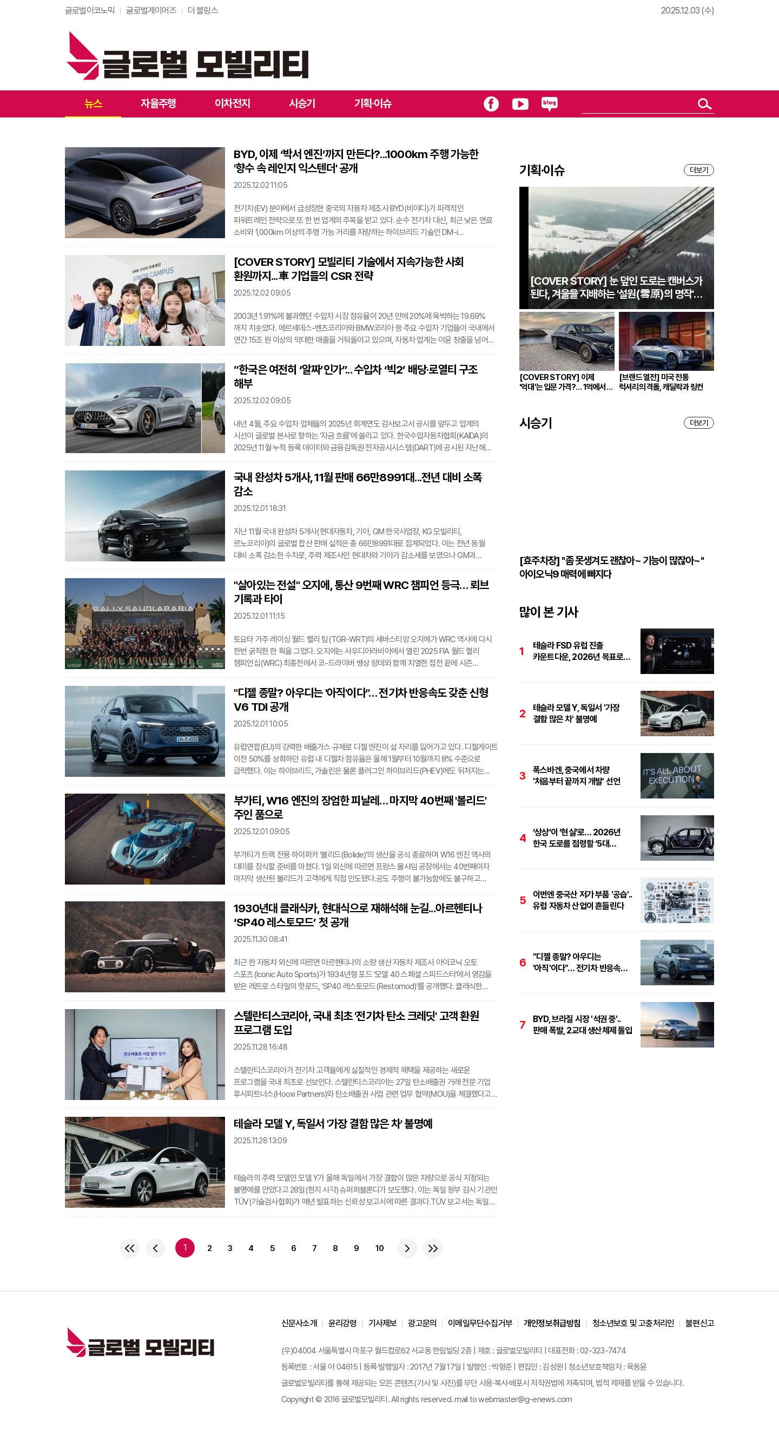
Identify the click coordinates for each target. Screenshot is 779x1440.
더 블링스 (203, 10)
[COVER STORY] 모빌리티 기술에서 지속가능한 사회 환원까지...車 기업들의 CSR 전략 (349, 269)
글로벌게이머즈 (151, 10)
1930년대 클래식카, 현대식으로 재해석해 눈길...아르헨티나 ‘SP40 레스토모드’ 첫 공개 (358, 915)
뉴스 (93, 103)
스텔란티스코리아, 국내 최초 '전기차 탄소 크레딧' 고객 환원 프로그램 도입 (356, 1023)
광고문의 (422, 1323)
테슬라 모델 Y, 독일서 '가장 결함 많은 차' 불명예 (333, 1123)
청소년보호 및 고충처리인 (633, 1323)
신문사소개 (299, 1323)
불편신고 (699, 1323)
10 (379, 1248)
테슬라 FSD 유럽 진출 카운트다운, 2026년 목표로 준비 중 (578, 651)
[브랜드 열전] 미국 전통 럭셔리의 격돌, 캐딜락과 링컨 (661, 382)
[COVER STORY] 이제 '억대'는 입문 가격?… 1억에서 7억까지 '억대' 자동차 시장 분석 (565, 382)
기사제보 (382, 1323)
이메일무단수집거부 (480, 1323)
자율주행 (158, 103)
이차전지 (232, 103)
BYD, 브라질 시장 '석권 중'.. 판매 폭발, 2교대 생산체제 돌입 (582, 1025)
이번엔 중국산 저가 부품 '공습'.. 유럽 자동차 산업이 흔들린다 (582, 900)
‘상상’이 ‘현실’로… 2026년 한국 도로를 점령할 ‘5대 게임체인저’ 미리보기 (577, 838)
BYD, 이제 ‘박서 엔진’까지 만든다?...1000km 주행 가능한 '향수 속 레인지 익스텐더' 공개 (356, 161)
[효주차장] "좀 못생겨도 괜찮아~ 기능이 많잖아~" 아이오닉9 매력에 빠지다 (611, 567)
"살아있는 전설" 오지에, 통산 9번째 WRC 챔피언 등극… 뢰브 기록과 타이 (361, 592)
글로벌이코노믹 (90, 10)
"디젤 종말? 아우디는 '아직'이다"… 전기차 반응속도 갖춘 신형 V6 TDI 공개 (361, 700)
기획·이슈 (373, 103)
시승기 (302, 103)
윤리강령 (342, 1323)
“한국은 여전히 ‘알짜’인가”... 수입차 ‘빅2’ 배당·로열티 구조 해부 (356, 376)
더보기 (699, 170)
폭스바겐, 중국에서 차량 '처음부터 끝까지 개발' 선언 (576, 776)
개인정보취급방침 (552, 1323)
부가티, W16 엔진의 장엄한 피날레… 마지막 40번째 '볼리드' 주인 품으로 (360, 807)
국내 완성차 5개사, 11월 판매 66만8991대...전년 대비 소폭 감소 (358, 484)
